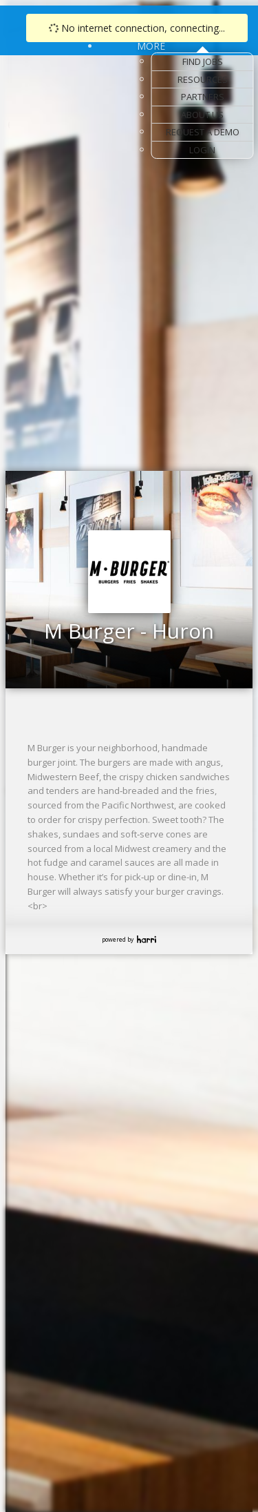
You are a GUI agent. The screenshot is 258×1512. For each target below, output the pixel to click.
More (151, 45)
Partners (202, 96)
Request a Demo (202, 132)
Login (202, 150)
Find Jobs (202, 61)
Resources (203, 79)
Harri (146, 939)
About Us (202, 114)
